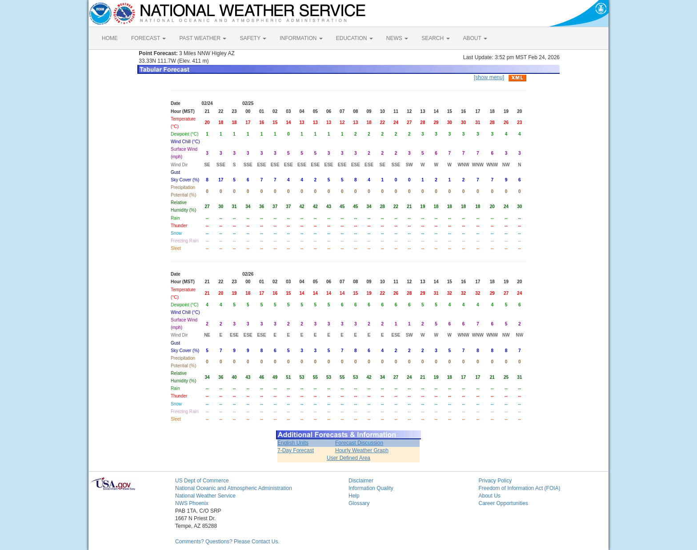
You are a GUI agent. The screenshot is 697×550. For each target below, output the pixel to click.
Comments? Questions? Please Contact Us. (227, 541)
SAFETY (253, 38)
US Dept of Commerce (202, 481)
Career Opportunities (503, 503)
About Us (490, 496)
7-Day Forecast (295, 450)
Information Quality (370, 488)
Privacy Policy (495, 481)
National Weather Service (205, 496)
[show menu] (489, 77)
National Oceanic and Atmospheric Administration (233, 488)
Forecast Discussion (359, 443)
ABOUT (475, 38)
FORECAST (148, 38)
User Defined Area (348, 458)
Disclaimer (360, 481)
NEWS (397, 38)
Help (354, 496)
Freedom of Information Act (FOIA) (520, 488)
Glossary (358, 503)
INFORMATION (301, 38)
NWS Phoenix (191, 503)
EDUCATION (354, 38)
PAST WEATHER (202, 38)
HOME (110, 38)
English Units (292, 443)
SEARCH (435, 38)
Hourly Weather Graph (362, 450)
